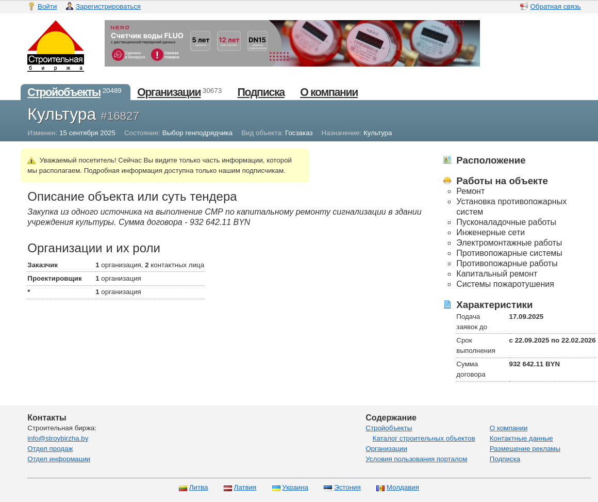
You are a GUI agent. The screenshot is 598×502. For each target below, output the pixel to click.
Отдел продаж (50, 448)
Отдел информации (58, 459)
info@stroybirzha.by (57, 438)
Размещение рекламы (525, 448)
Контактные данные (521, 438)
